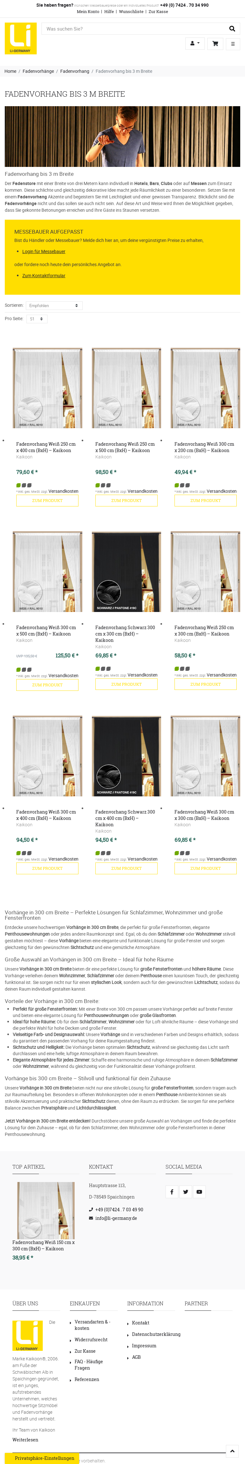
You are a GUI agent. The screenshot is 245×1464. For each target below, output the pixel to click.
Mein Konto (88, 11)
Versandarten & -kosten (90, 1325)
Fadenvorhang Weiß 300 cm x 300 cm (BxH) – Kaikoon (204, 815)
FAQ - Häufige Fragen (86, 1364)
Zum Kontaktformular (43, 275)
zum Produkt (47, 500)
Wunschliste (131, 11)
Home (10, 71)
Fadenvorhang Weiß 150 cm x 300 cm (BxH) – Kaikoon (43, 1245)
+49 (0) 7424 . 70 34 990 (184, 5)
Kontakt (138, 1323)
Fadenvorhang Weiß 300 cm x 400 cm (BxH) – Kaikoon (46, 815)
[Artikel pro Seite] (37, 319)
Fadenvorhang (74, 71)
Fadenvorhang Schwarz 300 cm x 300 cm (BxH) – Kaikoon (125, 633)
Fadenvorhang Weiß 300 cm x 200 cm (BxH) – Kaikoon (204, 447)
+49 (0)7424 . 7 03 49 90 (119, 1209)
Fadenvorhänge (38, 71)
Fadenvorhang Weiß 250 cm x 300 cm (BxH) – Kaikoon (204, 630)
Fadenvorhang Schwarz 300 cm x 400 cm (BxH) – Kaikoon (125, 818)
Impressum (141, 1346)
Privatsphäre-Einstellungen (42, 1458)
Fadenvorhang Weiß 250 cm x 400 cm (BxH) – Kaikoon (46, 447)
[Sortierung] (54, 305)
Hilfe (109, 11)
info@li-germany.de (116, 1218)
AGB (134, 1357)
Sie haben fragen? (54, 5)
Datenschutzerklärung (154, 1334)
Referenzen (84, 1379)
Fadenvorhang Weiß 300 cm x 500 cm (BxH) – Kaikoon (46, 630)
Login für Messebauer (43, 251)
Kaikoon (24, 457)
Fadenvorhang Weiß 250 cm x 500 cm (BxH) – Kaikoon (125, 447)
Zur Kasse (158, 11)
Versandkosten (63, 491)
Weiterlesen (25, 1440)
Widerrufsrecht (89, 1340)
